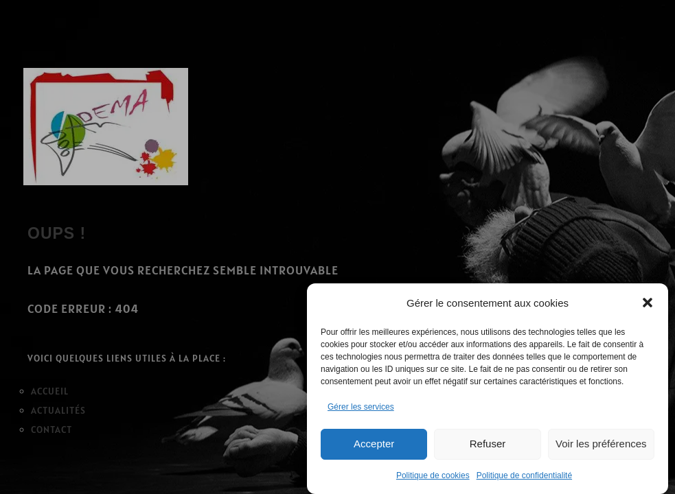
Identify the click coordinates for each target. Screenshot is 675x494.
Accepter (374, 443)
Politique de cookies (433, 475)
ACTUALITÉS (58, 410)
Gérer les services (361, 407)
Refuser (488, 443)
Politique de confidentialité (524, 475)
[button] (647, 302)
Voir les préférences (601, 443)
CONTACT (51, 429)
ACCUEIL (50, 391)
